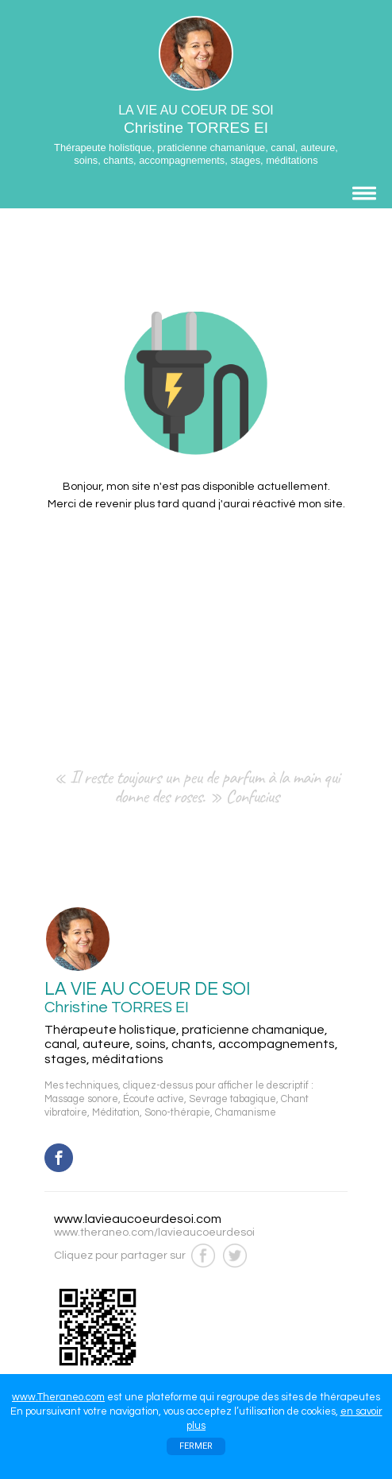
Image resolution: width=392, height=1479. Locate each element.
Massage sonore (81, 1099)
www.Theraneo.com (58, 1397)
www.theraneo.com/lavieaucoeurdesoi (154, 1232)
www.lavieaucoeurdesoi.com (137, 1219)
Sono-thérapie (177, 1113)
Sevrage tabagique (232, 1099)
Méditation (116, 1113)
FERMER (196, 1446)
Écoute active (153, 1099)
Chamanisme (245, 1113)
